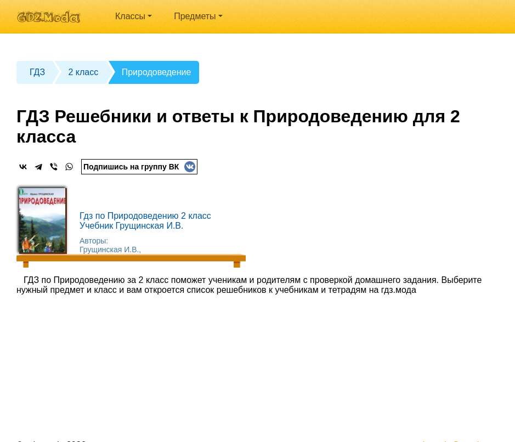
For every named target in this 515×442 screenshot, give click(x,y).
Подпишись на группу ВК (139, 166)
